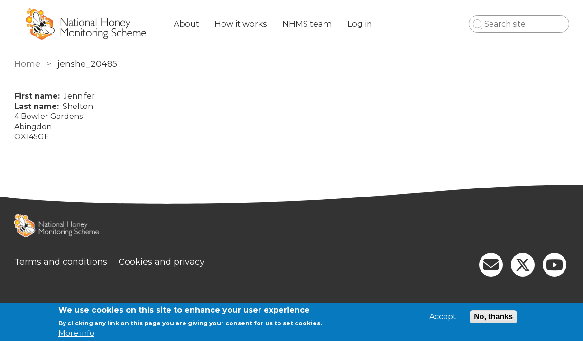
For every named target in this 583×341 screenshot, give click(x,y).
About (186, 23)
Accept (442, 317)
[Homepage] (291, 227)
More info (76, 333)
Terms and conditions (60, 262)
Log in (359, 23)
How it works (240, 23)
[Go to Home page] (86, 24)
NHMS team (307, 23)
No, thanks (493, 317)
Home (27, 64)
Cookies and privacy (161, 262)
